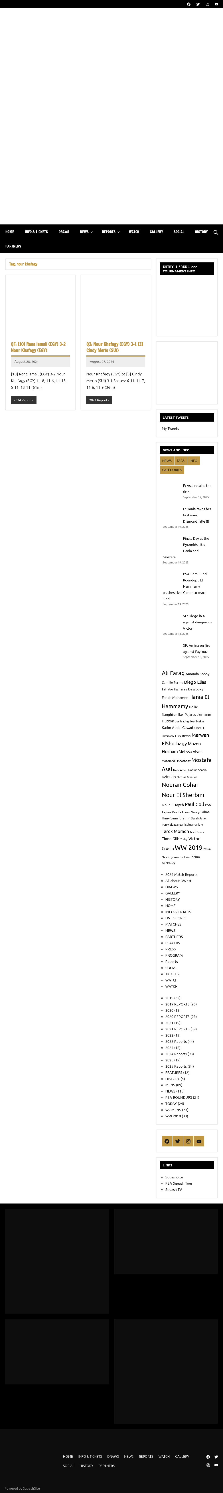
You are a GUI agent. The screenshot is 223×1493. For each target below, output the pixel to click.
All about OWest (178, 880)
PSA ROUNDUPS (178, 1097)
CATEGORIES (172, 470)
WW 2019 (173, 1116)
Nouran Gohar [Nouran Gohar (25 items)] (180, 784)
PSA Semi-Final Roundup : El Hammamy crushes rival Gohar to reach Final (185, 586)
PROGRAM (174, 955)
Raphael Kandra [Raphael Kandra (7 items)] (171, 812)
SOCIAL (179, 231)
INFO (193, 460)
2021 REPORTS (177, 1029)
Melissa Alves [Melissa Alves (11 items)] (190, 751)
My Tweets (170, 428)
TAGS (180, 460)
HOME (9, 231)
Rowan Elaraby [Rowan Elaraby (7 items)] (191, 812)
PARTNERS (13, 246)
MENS (170, 1085)
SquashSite (174, 1177)
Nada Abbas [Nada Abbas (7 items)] (180, 770)
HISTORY (201, 231)
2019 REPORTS (177, 1004)
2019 (169, 997)
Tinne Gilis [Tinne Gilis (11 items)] (171, 838)
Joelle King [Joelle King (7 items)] (182, 721)
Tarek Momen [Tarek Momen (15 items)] (175, 831)
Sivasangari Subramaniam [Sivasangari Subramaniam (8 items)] (186, 824)
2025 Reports (176, 1066)
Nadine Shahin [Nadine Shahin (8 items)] (197, 770)
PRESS (170, 949)
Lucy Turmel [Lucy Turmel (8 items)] (183, 736)
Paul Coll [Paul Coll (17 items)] (194, 804)
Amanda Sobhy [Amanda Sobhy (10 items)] (197, 673)
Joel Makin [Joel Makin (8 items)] (197, 721)
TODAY (171, 1103)
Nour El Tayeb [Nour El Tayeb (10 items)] (173, 804)
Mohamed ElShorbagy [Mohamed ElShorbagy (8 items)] (176, 761)
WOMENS (173, 1109)
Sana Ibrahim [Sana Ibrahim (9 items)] (180, 818)
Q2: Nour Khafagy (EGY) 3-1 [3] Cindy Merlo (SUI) (114, 347)
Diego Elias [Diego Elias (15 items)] (195, 682)
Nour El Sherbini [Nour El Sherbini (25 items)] (183, 794)
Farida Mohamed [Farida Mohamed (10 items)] (175, 697)
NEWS (86, 231)
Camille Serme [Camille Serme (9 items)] (172, 682)
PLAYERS (172, 942)
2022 (169, 1035)
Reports (171, 961)
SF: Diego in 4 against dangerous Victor (197, 621)
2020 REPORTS (177, 1016)
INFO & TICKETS (36, 231)
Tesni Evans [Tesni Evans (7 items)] (197, 832)
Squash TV (173, 1189)
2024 (169, 1047)
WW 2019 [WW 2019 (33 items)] (189, 847)
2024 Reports (24, 400)
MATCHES (173, 924)
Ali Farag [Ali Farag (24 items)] (173, 673)
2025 (169, 1060)
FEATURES (173, 1072)
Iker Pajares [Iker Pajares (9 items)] (187, 714)
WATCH (134, 231)
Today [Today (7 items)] (184, 839)
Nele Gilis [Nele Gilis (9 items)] (169, 777)
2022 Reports (176, 1041)
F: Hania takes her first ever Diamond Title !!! (197, 514)
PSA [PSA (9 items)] (208, 805)
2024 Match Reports (181, 874)
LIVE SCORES (176, 918)
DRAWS (64, 231)
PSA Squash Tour (178, 1183)
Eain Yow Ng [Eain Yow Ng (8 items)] (170, 689)
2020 (169, 1010)
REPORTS (111, 231)
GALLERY (156, 231)
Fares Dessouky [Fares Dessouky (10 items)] (191, 689)
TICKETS (172, 974)
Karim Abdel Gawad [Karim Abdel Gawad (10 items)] (177, 727)
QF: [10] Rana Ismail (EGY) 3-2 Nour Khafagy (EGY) (38, 347)
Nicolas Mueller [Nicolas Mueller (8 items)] (187, 777)
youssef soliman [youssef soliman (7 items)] (181, 857)
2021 (169, 1022)
